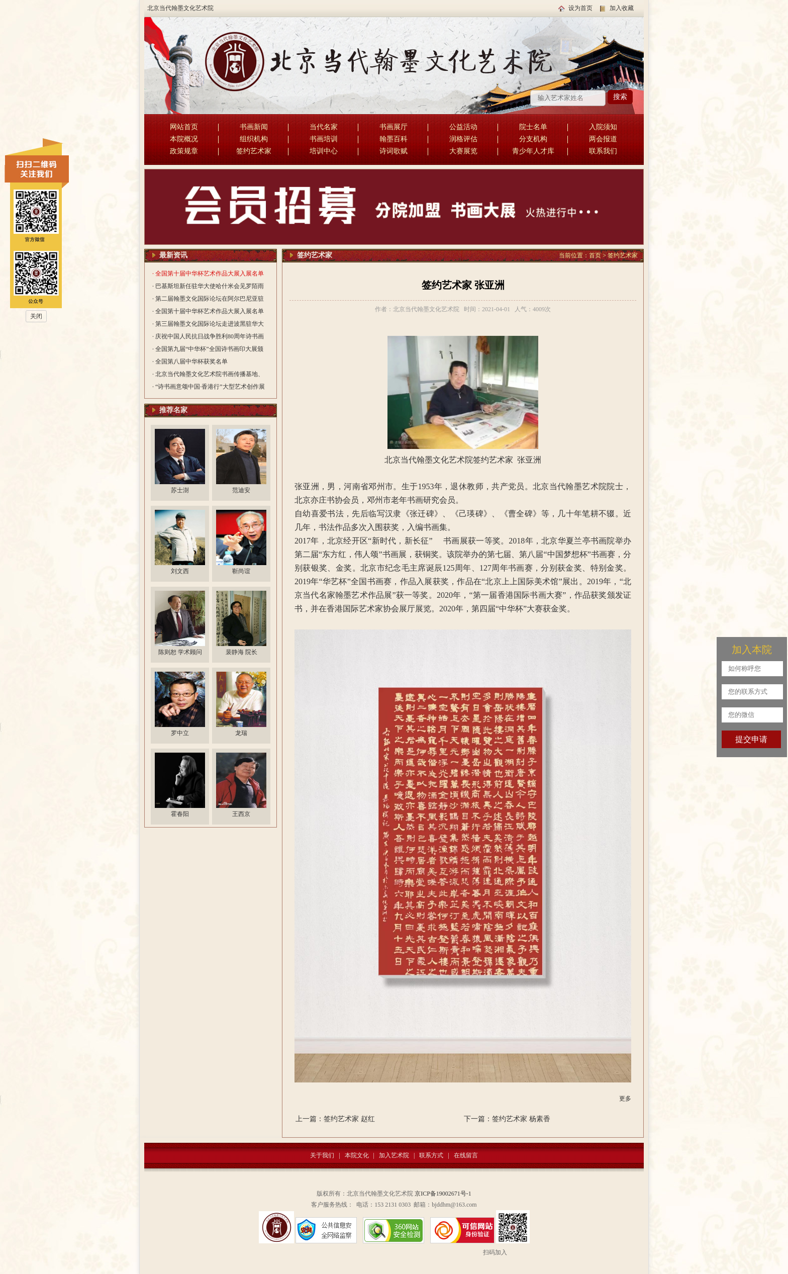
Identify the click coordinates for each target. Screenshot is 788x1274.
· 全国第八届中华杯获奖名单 (190, 361)
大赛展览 (463, 151)
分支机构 (533, 139)
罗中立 (180, 733)
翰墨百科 (393, 139)
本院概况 (184, 139)
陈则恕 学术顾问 (180, 652)
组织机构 (254, 139)
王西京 (241, 813)
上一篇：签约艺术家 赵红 (335, 1119)
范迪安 (241, 490)
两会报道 (603, 139)
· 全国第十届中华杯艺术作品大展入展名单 (208, 273)
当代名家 (324, 127)
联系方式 (431, 1155)
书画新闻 (254, 127)
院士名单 (533, 127)
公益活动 (463, 127)
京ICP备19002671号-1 (443, 1193)
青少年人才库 (533, 151)
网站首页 (184, 127)
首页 (595, 255)
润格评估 (463, 139)
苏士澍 (180, 490)
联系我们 (603, 151)
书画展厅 (393, 127)
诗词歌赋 (393, 151)
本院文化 (357, 1155)
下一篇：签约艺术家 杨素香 (507, 1119)
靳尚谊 (241, 571)
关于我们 (322, 1155)
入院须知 (603, 127)
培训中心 (324, 151)
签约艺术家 (253, 151)
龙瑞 (241, 733)
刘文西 (180, 571)
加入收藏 (622, 8)
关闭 (36, 316)
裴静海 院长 (241, 652)
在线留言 (466, 1155)
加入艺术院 (394, 1155)
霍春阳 (180, 813)
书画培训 (324, 139)
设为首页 (580, 8)
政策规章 (184, 151)
